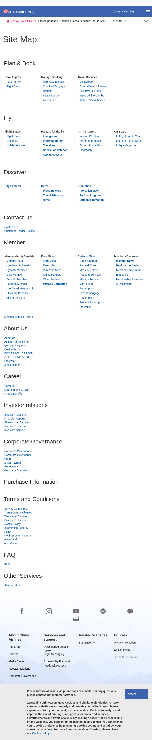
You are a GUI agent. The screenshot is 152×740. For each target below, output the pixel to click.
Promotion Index (89, 190)
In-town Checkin (89, 136)
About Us (10, 338)
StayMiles (85, 306)
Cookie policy (40, 733)
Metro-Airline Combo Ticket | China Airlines (92, 98)
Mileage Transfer (89, 279)
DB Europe (86, 81)
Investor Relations (15, 414)
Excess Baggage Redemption (90, 295)
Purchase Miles (52, 270)
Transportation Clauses (18, 512)
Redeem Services (90, 274)
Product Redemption (92, 302)
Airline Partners (16, 297)
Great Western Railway (93, 86)
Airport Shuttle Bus (91, 145)
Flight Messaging (54, 655)
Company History (14, 345)
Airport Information (91, 140)
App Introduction (52, 154)
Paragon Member (17, 283)
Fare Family (14, 81)
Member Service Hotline (18, 316)
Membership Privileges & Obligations (129, 281)
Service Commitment (16, 508)
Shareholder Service (16, 422)
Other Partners (52, 279)
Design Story (12, 349)
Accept (132, 694)
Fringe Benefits (13, 393)
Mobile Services (16, 145)
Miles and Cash (89, 270)
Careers (9, 385)
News (46, 199)
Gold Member (15, 274)
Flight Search (14, 86)
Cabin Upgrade (89, 260)
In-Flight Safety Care (128, 136)
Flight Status (14, 136)
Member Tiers (15, 260)
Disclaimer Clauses (15, 516)
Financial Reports (14, 418)
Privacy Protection (15, 520)
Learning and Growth (17, 389)
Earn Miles (49, 260)
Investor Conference (16, 426)
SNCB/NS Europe (90, 90)
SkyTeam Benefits (17, 293)
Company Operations (17, 470)
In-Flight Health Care (128, 140)
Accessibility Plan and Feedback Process (57, 662)
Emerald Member (17, 279)
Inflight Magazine (126, 145)
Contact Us (11, 227)
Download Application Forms (56, 647)
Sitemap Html (12, 585)
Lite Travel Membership (21, 288)
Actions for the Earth (16, 341)
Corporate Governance (18, 451)
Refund (47, 90)
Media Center (17, 662)
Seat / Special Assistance (51, 98)
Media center (12, 364)
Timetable (12, 140)
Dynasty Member (17, 270)
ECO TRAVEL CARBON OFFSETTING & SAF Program (18, 357)
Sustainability (87, 643)
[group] (23, 637)
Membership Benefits (19, 265)
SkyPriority (86, 150)
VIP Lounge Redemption (87, 286)
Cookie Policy (12, 524)
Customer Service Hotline (19, 230)
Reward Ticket (88, 265)
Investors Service (14, 430)
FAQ (7, 564)
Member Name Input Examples (128, 272)
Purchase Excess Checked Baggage (54, 84)
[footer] (76, 665)
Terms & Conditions (125, 658)
